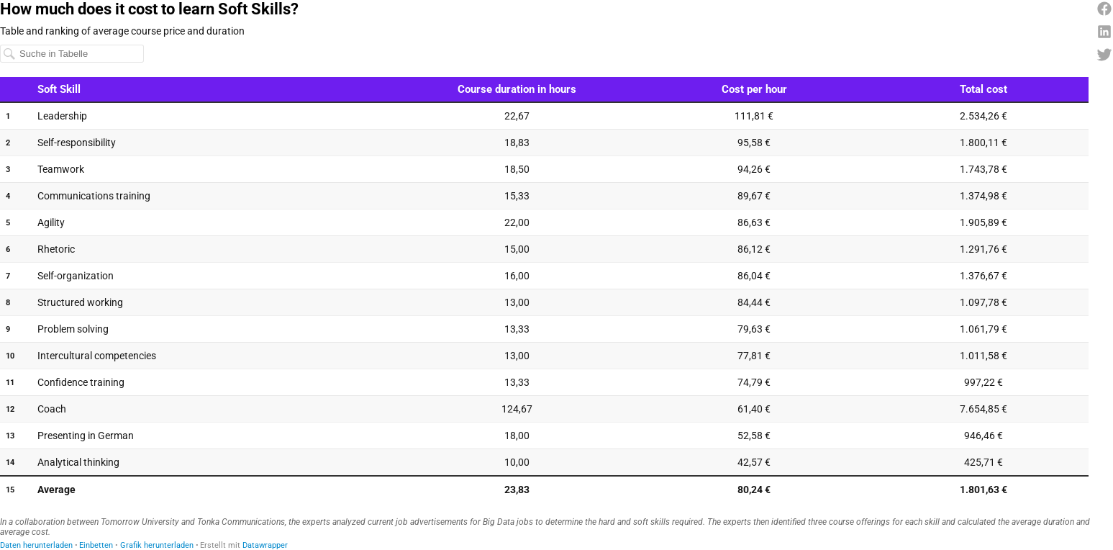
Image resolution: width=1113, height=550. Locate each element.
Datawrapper (265, 545)
